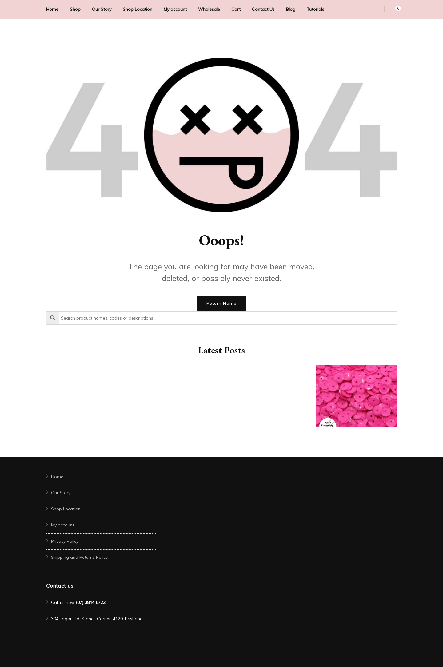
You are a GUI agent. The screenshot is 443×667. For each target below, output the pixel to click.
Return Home (221, 303)
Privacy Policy (64, 541)
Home (52, 9)
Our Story (101, 9)
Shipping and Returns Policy (79, 557)
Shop (75, 9)
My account (175, 9)
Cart (236, 9)
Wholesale (209, 9)
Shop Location (137, 9)
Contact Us (263, 9)
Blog (290, 9)
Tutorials (315, 9)
